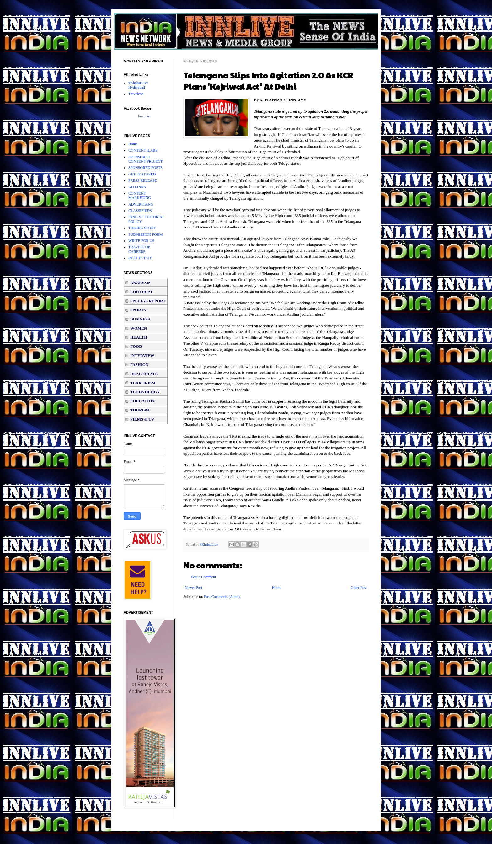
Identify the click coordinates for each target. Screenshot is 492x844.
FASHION (139, 364)
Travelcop (135, 94)
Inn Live (144, 116)
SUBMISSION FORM (145, 234)
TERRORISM (142, 382)
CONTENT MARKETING (139, 195)
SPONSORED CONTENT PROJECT (145, 159)
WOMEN (138, 328)
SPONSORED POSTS (145, 167)
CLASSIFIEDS (140, 210)
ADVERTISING (140, 204)
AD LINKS (137, 187)
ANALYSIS (140, 282)
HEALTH (138, 337)
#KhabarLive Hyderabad (138, 85)
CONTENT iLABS (143, 150)
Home (276, 587)
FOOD (136, 346)
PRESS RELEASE (142, 180)
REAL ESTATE (140, 258)
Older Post (359, 587)
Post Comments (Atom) (222, 596)
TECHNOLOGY (145, 392)
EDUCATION (142, 401)
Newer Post (193, 587)
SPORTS (138, 310)
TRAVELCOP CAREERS (139, 249)
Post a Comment (203, 577)
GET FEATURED (142, 174)
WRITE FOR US (141, 241)
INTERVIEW (142, 355)
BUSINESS (140, 319)
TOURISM (140, 410)
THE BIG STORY (142, 228)
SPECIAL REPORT (148, 300)
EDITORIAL (141, 291)
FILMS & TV (142, 419)
